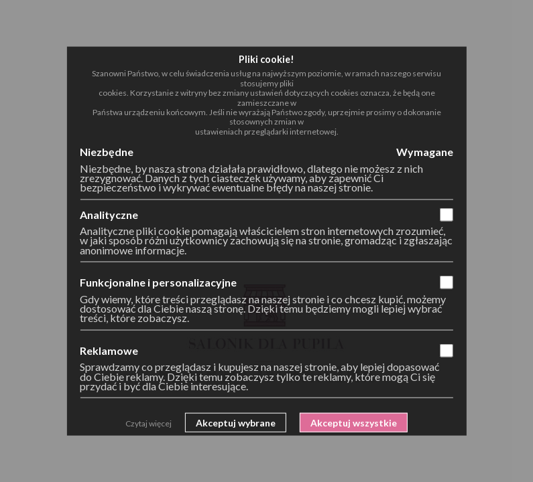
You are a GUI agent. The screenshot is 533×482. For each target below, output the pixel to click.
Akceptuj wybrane (236, 422)
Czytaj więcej (148, 423)
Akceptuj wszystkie (353, 422)
